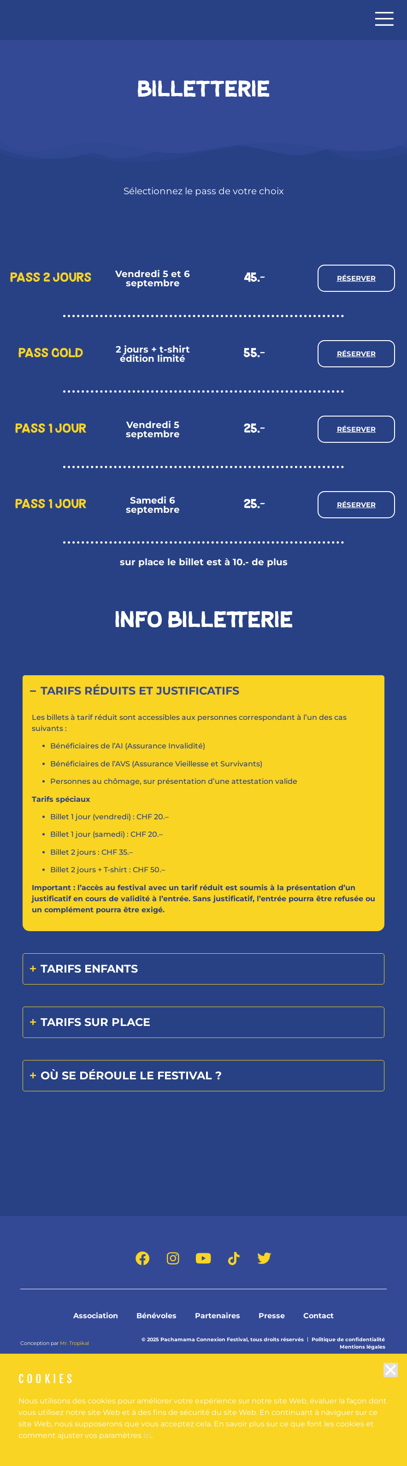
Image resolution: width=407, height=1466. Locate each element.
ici (147, 1449)
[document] (203, 733)
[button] (390, 1384)
